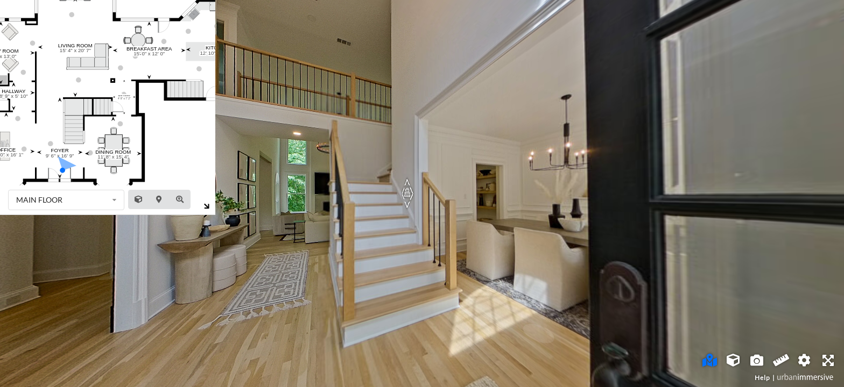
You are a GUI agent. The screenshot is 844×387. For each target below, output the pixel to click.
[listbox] (66, 200)
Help (762, 378)
